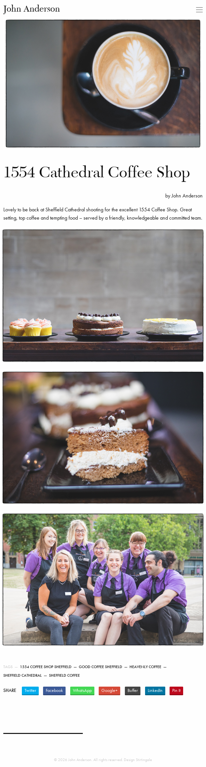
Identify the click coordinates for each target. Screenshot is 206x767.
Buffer (133, 690)
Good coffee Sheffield (100, 666)
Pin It (176, 690)
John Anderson (31, 9)
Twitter (30, 690)
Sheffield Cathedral (22, 675)
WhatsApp (82, 690)
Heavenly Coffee (145, 666)
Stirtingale (144, 759)
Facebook (54, 690)
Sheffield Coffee (64, 675)
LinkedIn (155, 690)
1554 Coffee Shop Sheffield (46, 666)
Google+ (109, 690)
